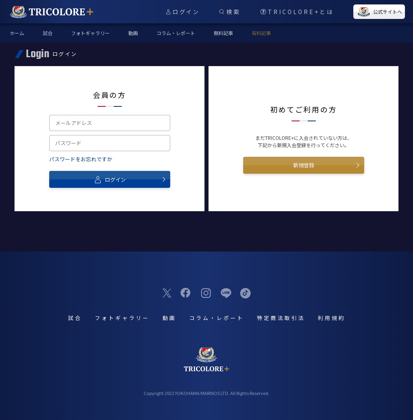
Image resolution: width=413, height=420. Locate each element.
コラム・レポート (175, 32)
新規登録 (303, 165)
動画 (133, 32)
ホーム (17, 32)
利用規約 (331, 318)
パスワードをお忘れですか (80, 159)
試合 (47, 32)
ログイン (110, 179)
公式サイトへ (379, 11)
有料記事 (261, 32)
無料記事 (223, 32)
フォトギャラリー (90, 32)
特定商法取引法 (281, 318)
